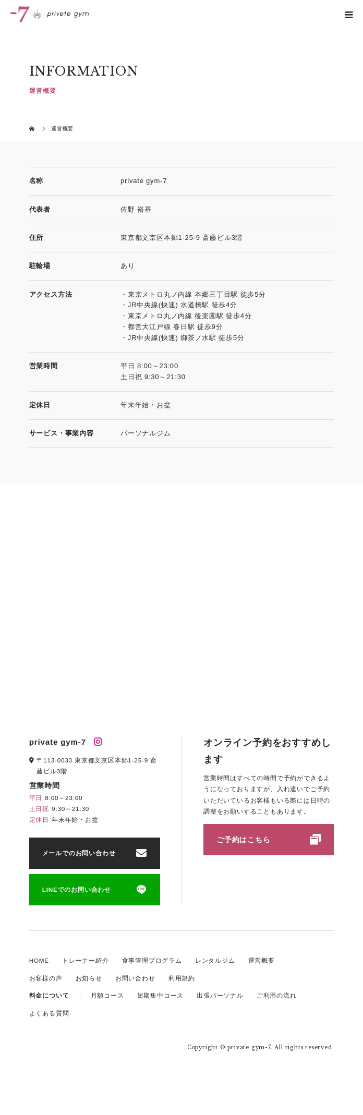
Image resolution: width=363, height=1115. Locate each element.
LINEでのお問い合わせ (76, 889)
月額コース (107, 995)
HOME (39, 960)
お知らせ (89, 978)
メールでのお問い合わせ (79, 853)
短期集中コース (160, 995)
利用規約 (181, 978)
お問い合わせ (135, 978)
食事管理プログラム (152, 960)
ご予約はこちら (243, 839)
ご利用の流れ (277, 995)
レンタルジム (215, 960)
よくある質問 (49, 1013)
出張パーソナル (220, 995)
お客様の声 (46, 978)
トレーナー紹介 (85, 960)
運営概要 (261, 960)
